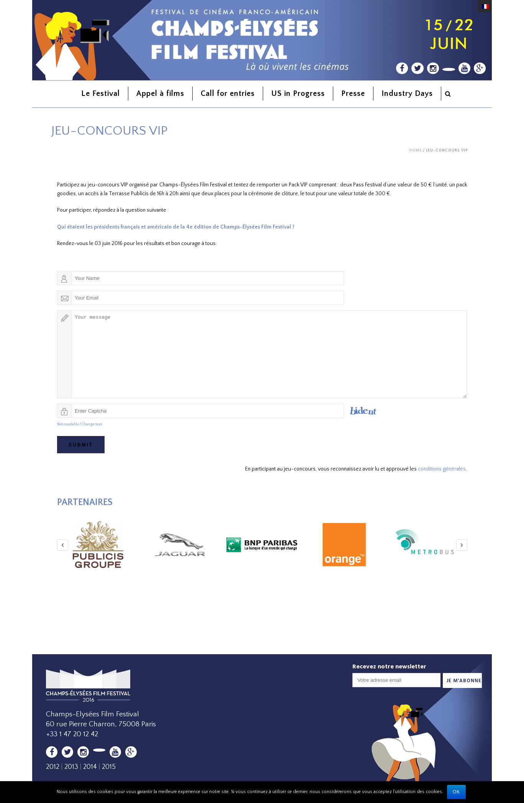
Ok (456, 792)
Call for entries (228, 93)
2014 (90, 766)
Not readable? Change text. (80, 424)
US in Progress (298, 93)
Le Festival (100, 93)
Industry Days (407, 93)
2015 (109, 766)
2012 (52, 766)
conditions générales (442, 469)
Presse (353, 93)
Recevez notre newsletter (389, 665)
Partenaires (85, 502)
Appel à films (160, 93)
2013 (71, 766)
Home (415, 150)
